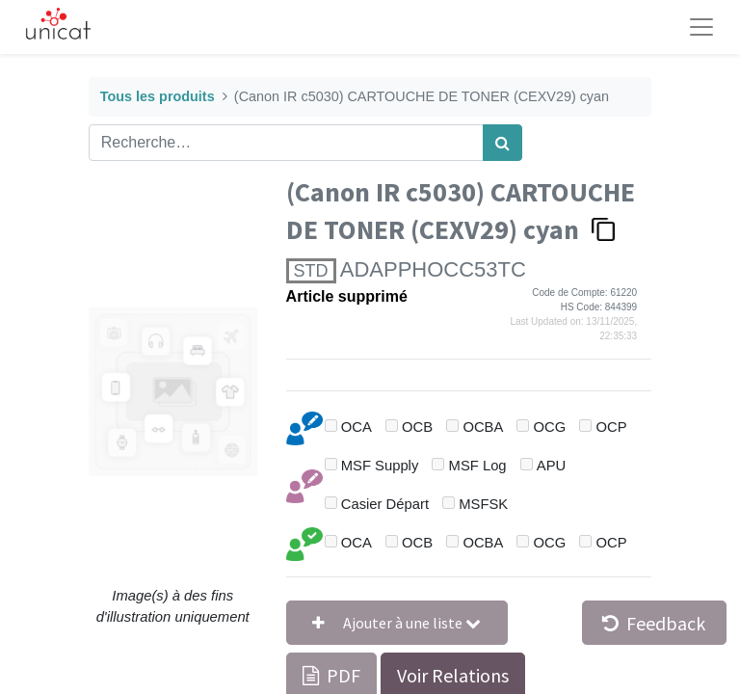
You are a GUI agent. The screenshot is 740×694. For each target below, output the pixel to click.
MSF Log (478, 465)
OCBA (482, 427)
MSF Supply (380, 465)
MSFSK (483, 504)
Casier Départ (385, 504)
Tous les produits (157, 96)
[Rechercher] (502, 142)
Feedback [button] (653, 623)
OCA (356, 427)
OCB (417, 427)
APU (551, 465)
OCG (550, 427)
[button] (397, 623)
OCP (611, 427)
